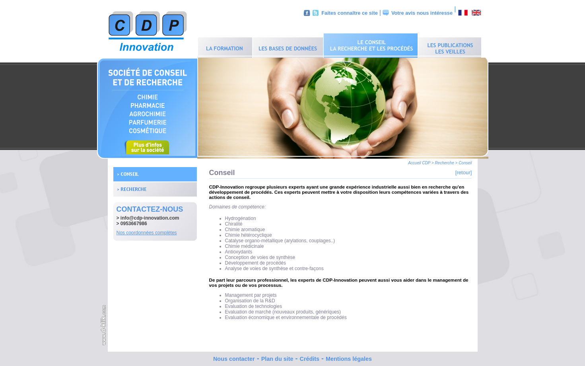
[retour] (463, 170)
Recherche (444, 161)
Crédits (309, 357)
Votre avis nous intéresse (422, 13)
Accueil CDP (419, 161)
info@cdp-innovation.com (149, 216)
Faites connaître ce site (349, 13)
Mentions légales (349, 357)
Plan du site (277, 357)
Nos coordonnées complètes (147, 231)
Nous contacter (234, 357)
